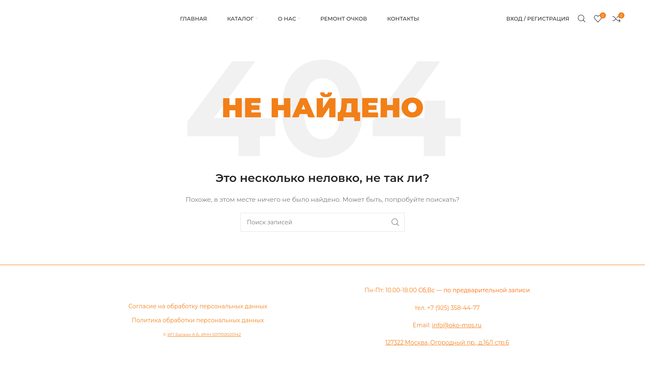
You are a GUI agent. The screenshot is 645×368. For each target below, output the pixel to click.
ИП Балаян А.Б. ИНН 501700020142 (204, 334)
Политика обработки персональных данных (198, 320)
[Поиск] (581, 18)
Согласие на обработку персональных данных (197, 306)
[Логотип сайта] (22, 18)
